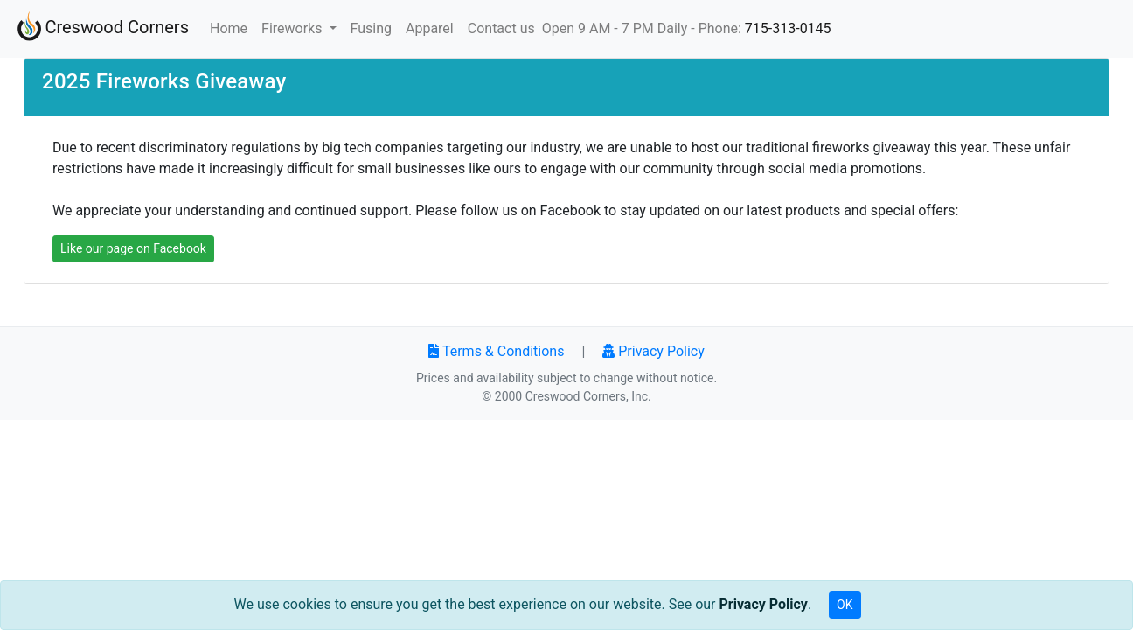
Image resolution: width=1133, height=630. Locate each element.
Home (232, 27)
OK (844, 605)
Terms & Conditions (496, 351)
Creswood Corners (101, 28)
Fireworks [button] (293, 28)
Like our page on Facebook (133, 249)
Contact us (501, 28)
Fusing (371, 28)
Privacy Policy (653, 351)
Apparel (430, 28)
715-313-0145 (788, 28)
